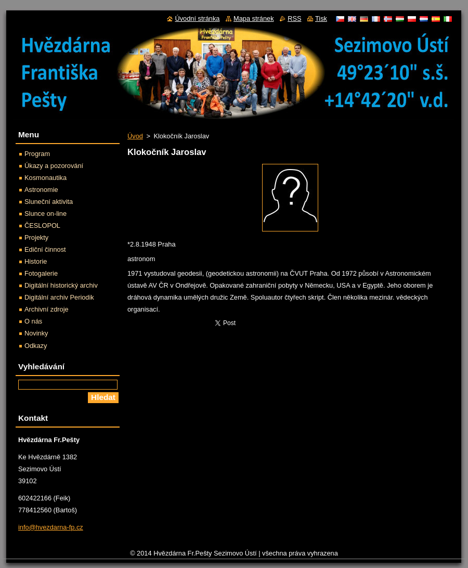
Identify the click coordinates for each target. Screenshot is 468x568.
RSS (294, 18)
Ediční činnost (45, 249)
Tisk (321, 18)
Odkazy (35, 346)
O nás (33, 321)
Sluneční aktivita (48, 201)
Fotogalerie (41, 273)
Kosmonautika (45, 178)
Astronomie (41, 189)
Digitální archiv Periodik (59, 297)
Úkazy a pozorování (53, 166)
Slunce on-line (45, 213)
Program (37, 154)
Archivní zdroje (46, 309)
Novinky (36, 333)
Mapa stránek (253, 18)
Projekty (36, 237)
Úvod (135, 136)
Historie (35, 261)
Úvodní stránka (197, 18)
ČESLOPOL (42, 225)
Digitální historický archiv (61, 285)
